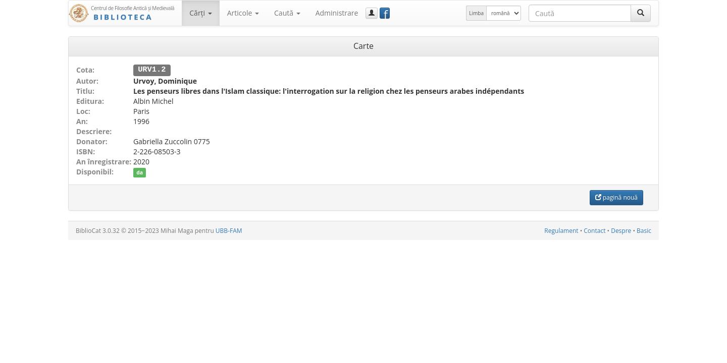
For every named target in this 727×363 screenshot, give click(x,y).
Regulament (561, 230)
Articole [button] (243, 13)
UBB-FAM (229, 230)
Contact (594, 230)
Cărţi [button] (200, 13)
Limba (476, 13)
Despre (621, 230)
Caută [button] (287, 13)
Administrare (337, 13)
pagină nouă (616, 197)
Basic (644, 230)
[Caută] (641, 13)
